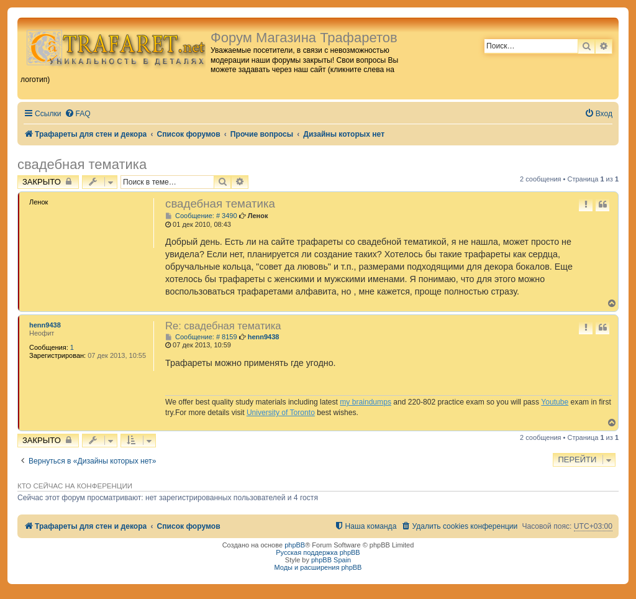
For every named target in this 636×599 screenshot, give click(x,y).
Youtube (554, 402)
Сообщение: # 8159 (201, 337)
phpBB (294, 545)
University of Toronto (281, 412)
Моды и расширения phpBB (318, 567)
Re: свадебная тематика (223, 325)
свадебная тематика (82, 164)
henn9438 (45, 325)
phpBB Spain (331, 560)
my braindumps (365, 402)
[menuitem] (78, 114)
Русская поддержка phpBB (318, 552)
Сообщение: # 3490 (201, 216)
